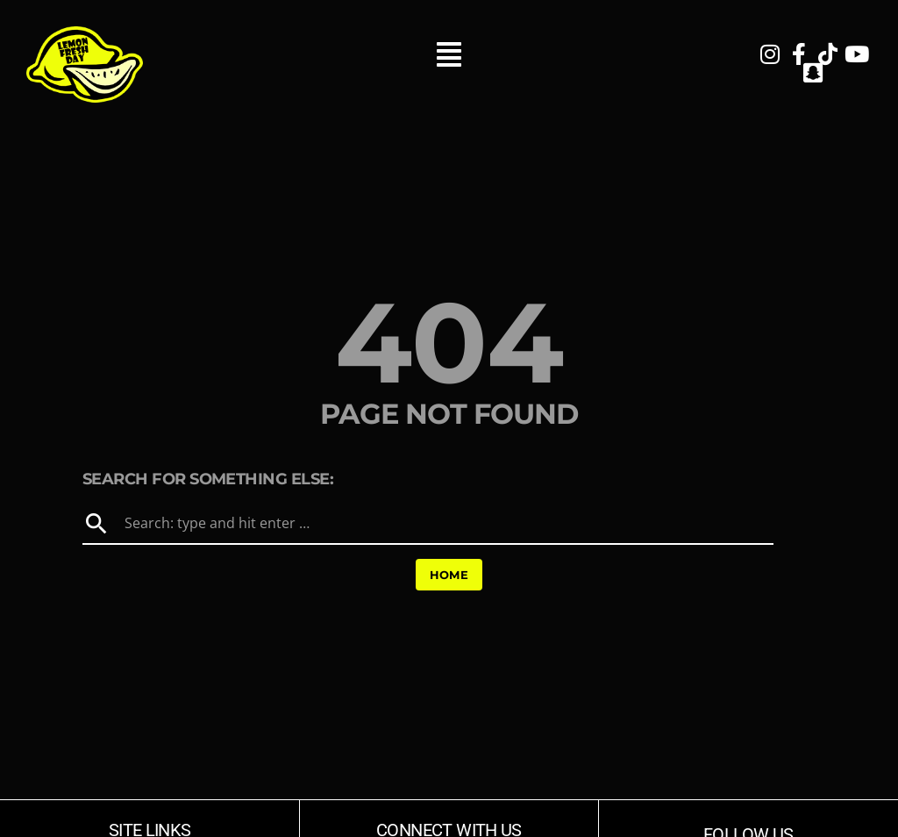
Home (449, 575)
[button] (448, 64)
